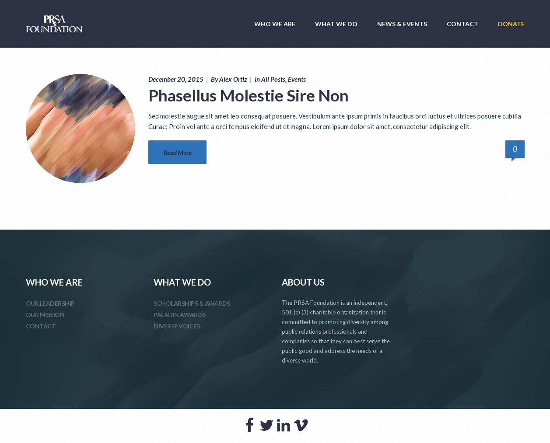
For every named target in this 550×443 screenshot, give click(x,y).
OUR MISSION (45, 314)
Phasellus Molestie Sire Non (248, 95)
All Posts (273, 79)
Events (297, 79)
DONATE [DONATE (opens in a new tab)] (511, 24)
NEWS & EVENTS (402, 24)
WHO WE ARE (274, 24)
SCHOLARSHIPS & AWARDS (192, 303)
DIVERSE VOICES (177, 326)
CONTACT (462, 24)
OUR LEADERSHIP (50, 303)
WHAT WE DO (336, 24)
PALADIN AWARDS (179, 314)
